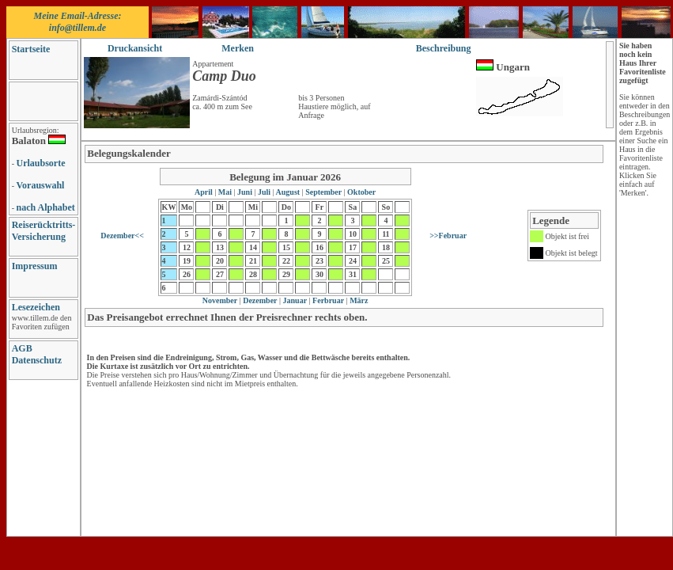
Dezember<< (122, 235)
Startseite (31, 49)
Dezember (259, 300)
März (358, 300)
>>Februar (448, 235)
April (204, 192)
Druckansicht (135, 48)
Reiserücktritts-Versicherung (44, 230)
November (219, 300)
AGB (22, 348)
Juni (245, 192)
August (288, 192)
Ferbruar (328, 300)
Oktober (361, 192)
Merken (237, 48)
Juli (263, 192)
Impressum (35, 266)
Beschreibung (443, 48)
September (324, 192)
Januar (294, 300)
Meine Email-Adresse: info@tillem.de (78, 21)
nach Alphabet (46, 207)
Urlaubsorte (41, 163)
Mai (224, 192)
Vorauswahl (41, 185)
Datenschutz (37, 360)
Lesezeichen (36, 307)
